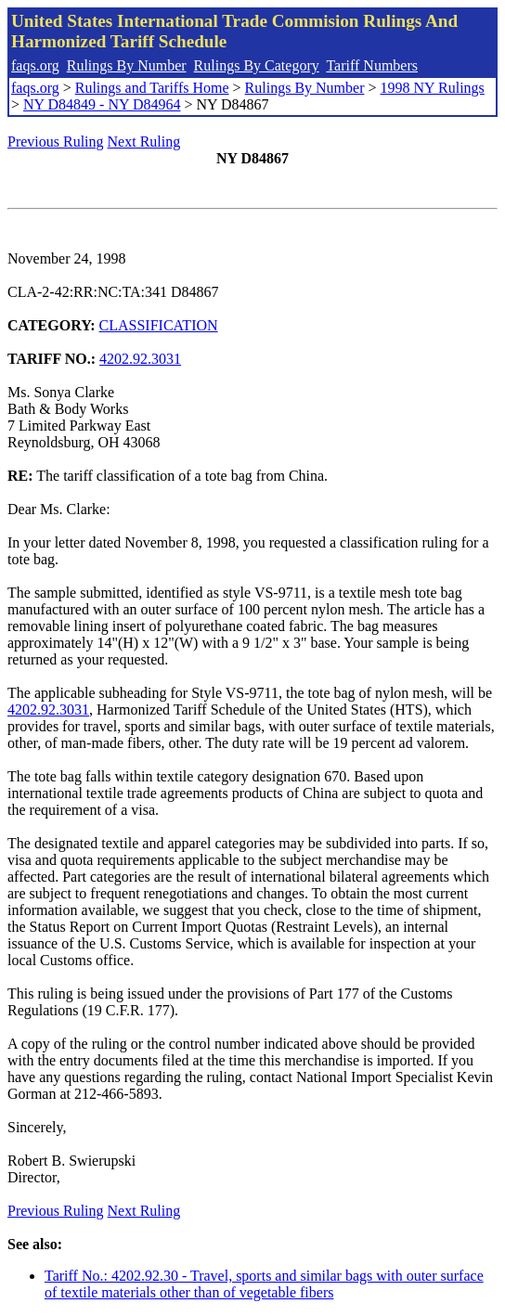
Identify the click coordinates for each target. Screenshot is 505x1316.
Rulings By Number (127, 65)
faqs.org (35, 65)
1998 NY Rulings (433, 88)
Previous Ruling (55, 141)
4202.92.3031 (140, 359)
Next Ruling (144, 141)
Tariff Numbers (372, 65)
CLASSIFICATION (158, 325)
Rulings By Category (256, 65)
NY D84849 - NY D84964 (101, 104)
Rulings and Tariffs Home (152, 88)
